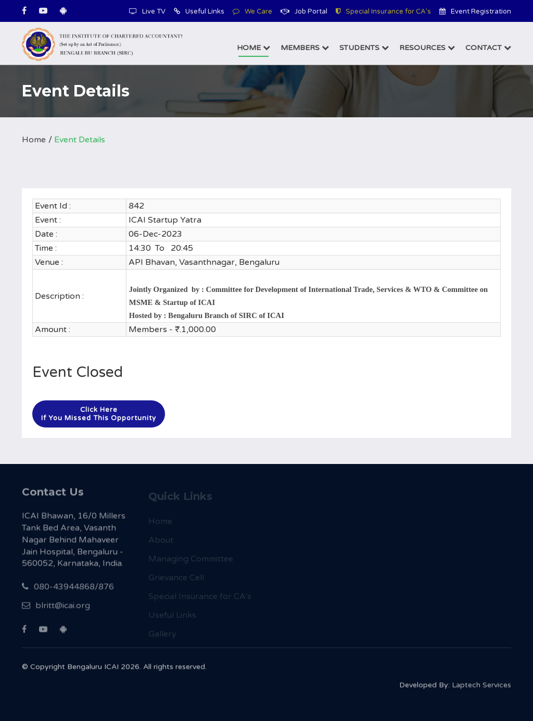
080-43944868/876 (68, 592)
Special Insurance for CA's (383, 11)
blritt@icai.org (56, 611)
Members (305, 47)
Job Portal (304, 11)
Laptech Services (481, 689)
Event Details (79, 140)
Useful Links (199, 11)
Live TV (147, 11)
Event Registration (475, 11)
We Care (252, 11)
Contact (488, 47)
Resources (427, 47)
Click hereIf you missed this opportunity (98, 414)
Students (364, 47)
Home (253, 47)
